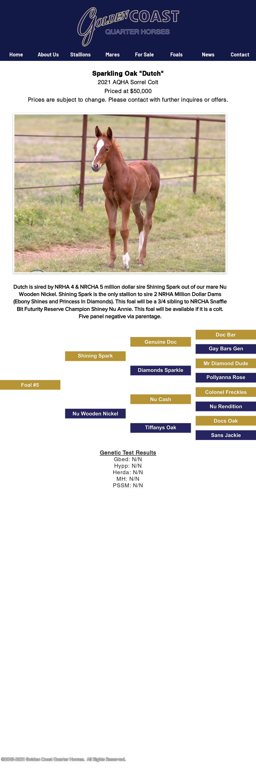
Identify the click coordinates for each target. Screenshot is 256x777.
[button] (128, 555)
